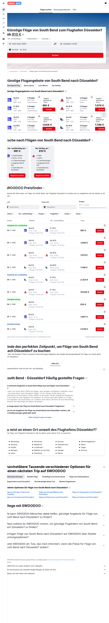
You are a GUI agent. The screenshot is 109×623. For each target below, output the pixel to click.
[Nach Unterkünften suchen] (3, 14)
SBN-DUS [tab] (58, 363)
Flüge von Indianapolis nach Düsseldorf (89, 491)
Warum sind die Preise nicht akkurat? (59, 573)
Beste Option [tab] (35, 85)
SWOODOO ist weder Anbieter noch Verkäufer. (59, 565)
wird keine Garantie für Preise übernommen (67, 559)
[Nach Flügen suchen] (3, 10)
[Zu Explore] (3, 27)
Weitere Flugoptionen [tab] (73, 481)
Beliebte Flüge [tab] (38, 476)
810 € (41, 34)
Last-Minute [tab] (49, 85)
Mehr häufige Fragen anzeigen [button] (44, 417)
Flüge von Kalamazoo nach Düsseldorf (57, 496)
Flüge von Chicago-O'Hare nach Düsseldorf (23, 492)
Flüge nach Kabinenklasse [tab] (85, 476)
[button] (3, 3)
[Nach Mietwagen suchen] (3, 18)
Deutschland (20, 71)
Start (11, 71)
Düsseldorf (29, 71)
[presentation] (48, 35)
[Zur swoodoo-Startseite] (14, 3)
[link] (22, 175)
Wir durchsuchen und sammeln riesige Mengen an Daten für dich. (59, 569)
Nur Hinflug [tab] (62, 85)
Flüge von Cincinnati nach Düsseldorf (26, 496)
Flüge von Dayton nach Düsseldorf (87, 496)
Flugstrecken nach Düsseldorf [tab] (24, 481)
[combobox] (52, 39)
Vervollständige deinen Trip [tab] (50, 481)
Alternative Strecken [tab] (21, 476)
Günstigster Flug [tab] (19, 85)
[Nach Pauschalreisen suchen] (3, 23)
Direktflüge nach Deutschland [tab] (59, 476)
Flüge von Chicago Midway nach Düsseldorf (55, 492)
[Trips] (3, 33)
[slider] (106, 207)
